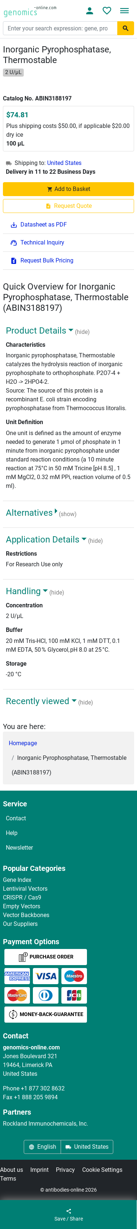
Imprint (39, 1169)
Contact (16, 818)
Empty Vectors (21, 906)
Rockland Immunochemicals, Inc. (45, 1123)
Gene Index (17, 879)
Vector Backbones (26, 915)
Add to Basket (68, 188)
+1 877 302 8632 (43, 1088)
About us (11, 1169)
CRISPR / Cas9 (22, 897)
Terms (8, 1178)
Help (12, 832)
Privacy (65, 1169)
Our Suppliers (20, 923)
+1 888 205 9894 (36, 1097)
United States (64, 162)
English (42, 1146)
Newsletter (19, 847)
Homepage (23, 743)
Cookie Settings (102, 1169)
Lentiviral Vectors (25, 888)
